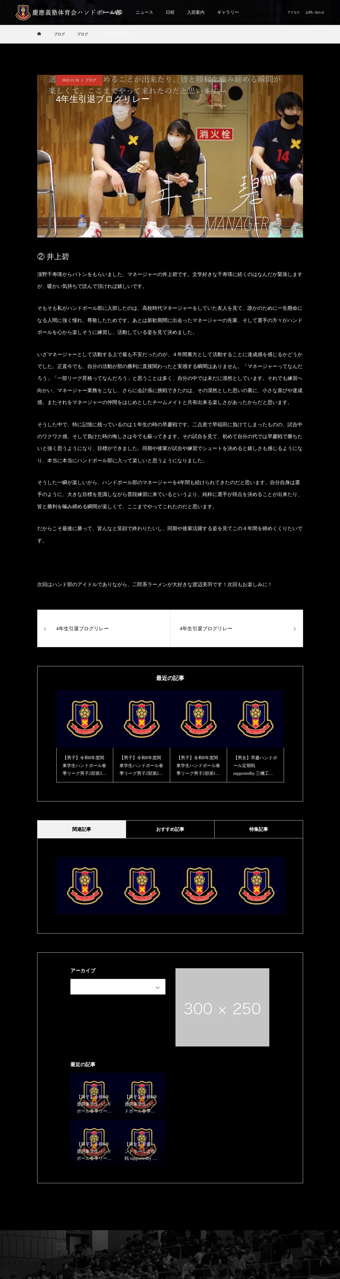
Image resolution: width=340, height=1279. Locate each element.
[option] (84, 736)
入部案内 (196, 12)
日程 (170, 12)
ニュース (144, 12)
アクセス (293, 12)
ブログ (90, 80)
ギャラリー (228, 12)
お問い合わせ (315, 12)
